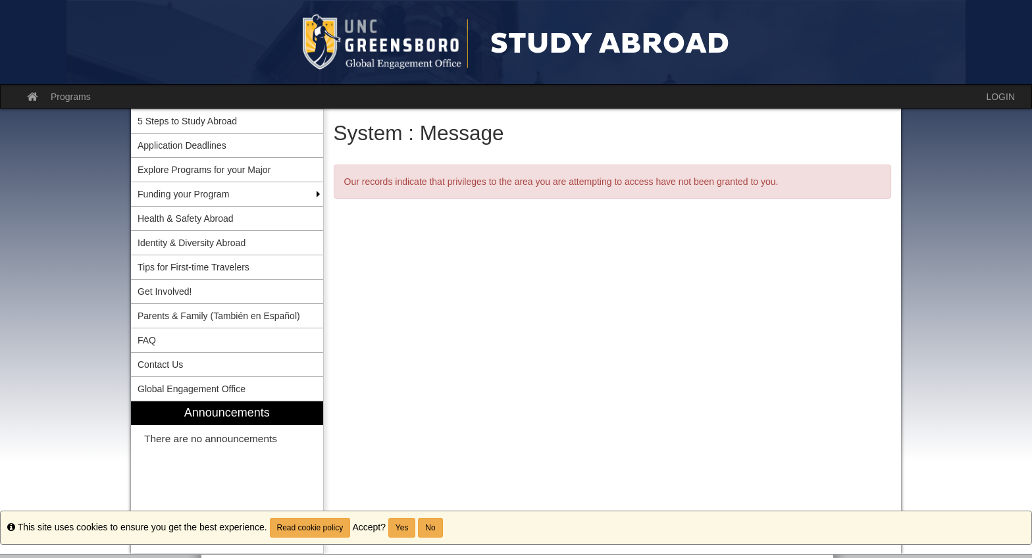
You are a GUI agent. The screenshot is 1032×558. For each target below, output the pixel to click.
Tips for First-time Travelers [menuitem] (193, 267)
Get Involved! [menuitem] (165, 291)
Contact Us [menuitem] (160, 364)
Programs (71, 96)
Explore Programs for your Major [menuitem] (204, 170)
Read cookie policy (310, 527)
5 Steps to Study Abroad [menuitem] (187, 121)
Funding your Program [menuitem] (183, 194)
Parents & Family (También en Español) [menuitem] (219, 316)
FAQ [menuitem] (147, 340)
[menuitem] (227, 477)
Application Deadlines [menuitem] (182, 145)
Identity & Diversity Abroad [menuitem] (191, 243)
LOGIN (1000, 96)
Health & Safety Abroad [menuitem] (186, 218)
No (430, 527)
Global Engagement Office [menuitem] (191, 389)
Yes (402, 527)
